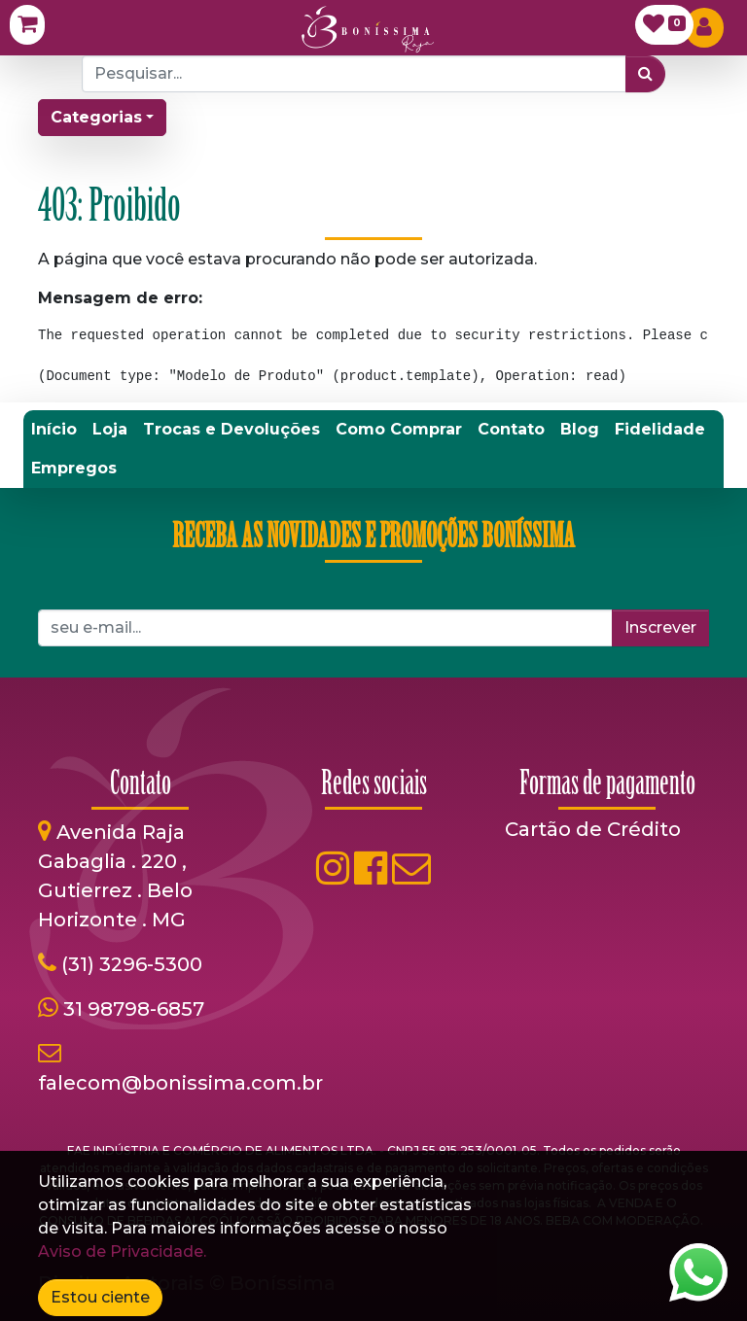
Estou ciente (100, 1297)
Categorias (96, 117)
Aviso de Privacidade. (122, 1251)
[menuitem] (54, 429)
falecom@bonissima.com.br (180, 1083)
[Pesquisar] (645, 73)
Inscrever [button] (660, 627)
